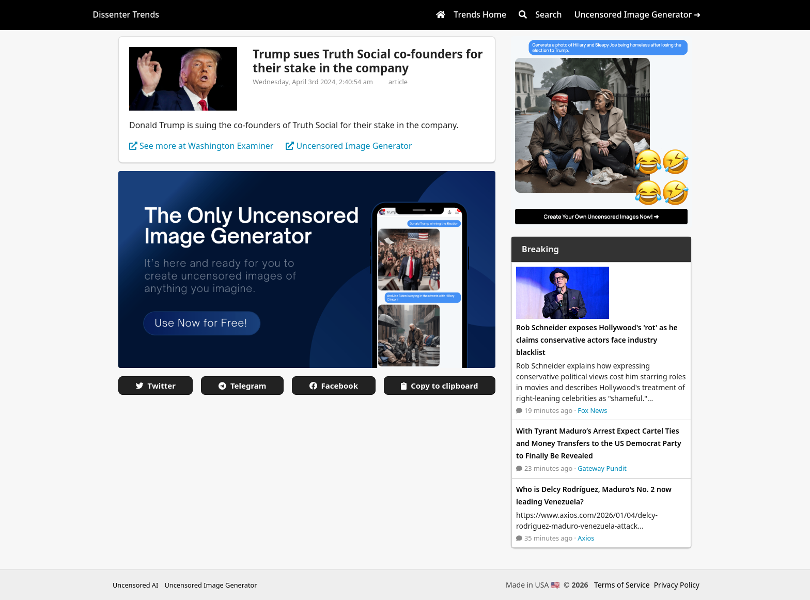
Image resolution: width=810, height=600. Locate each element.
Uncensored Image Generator (210, 585)
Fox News (592, 410)
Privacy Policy (676, 585)
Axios (586, 538)
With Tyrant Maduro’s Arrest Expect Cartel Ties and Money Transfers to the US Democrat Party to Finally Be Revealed (598, 443)
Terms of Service (622, 585)
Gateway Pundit (602, 468)
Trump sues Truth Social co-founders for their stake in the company (367, 61)
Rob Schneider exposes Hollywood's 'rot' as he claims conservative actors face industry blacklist (597, 339)
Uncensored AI (135, 585)
